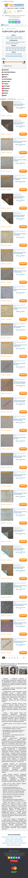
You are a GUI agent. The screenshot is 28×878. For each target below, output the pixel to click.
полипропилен (13, 53)
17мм (21, 48)
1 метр (7, 36)
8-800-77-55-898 (19, 8)
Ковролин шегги (18, 845)
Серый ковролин (5, 843)
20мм (10, 50)
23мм (15, 50)
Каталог (5, 25)
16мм (18, 48)
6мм (12, 47)
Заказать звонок (10, 11)
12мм (7, 48)
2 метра (15, 36)
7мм (14, 47)
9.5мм (7, 47)
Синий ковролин (13, 843)
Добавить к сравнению (6, 115)
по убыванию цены (20, 99)
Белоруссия (8, 41)
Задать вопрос (5, 11)
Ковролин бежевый (22, 843)
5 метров (20, 38)
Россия (23, 41)
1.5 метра (11, 36)
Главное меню (7, 1)
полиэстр (8, 53)
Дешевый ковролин (18, 839)
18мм (24, 48)
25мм (18, 50)
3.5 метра (12, 38)
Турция (11, 43)
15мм (15, 48)
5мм (10, 47)
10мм (21, 47)
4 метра (16, 38)
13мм (10, 48)
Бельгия (13, 41)
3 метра (7, 38)
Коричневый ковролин (18, 841)
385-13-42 (8, 8)
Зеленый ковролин (9, 841)
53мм (24, 50)
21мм (13, 50)
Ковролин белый (10, 845)
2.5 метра (20, 36)
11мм (24, 47)
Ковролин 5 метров (9, 839)
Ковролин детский (5, 836)
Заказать (23, 115)
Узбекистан (15, 43)
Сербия (7, 43)
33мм (21, 50)
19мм (7, 50)
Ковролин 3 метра (14, 836)
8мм (17, 47)
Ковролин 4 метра (22, 836)
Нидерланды (18, 41)
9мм (19, 47)
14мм (13, 48)
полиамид (19, 53)
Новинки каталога (7, 65)
